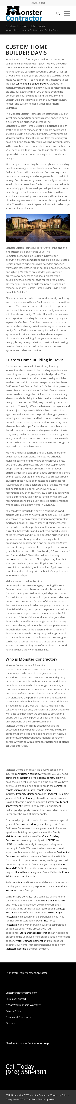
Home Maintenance (53, 900)
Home (24, 30)
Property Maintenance (29, 794)
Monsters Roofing (16, 948)
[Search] (56, 13)
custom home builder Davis (31, 83)
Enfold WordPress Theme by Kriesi (37, 1099)
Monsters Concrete (21, 896)
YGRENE (50, 840)
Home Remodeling (25, 872)
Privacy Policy (13, 1011)
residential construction (47, 777)
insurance (16, 559)
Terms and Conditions (18, 1017)
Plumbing (63, 794)
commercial (12, 777)
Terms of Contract (16, 999)
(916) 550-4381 (38, 2)
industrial (25, 777)
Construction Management (31, 824)
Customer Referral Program (21, 992)
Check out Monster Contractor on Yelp (27, 1043)
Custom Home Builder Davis (25, 26)
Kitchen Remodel (26, 876)
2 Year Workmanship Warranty (23, 1005)
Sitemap (10, 1023)
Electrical (52, 794)
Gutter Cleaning (26, 798)
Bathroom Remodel (17, 882)
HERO (9, 844)
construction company (27, 773)
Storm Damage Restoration (35, 932)
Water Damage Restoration (30, 940)
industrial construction (38, 790)
